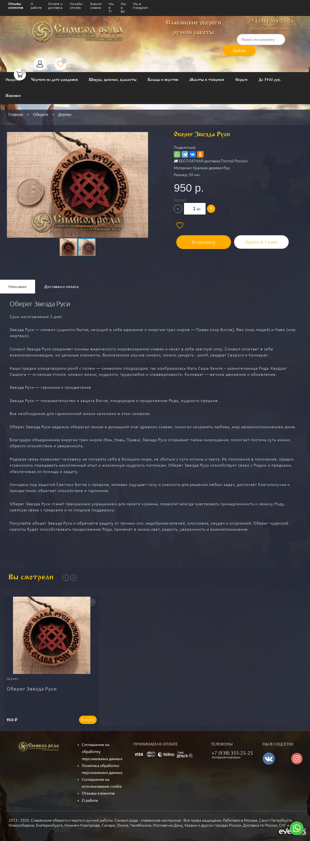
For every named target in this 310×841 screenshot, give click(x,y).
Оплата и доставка (55, 5)
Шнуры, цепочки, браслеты (112, 80)
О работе (36, 5)
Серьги (241, 80)
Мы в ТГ (111, 7)
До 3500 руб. (270, 80)
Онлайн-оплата (76, 5)
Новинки (13, 96)
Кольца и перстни (163, 80)
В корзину (205, 239)
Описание (17, 286)
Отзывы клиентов (15, 5)
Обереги (13, 80)
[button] (77, 175)
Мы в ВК (123, 7)
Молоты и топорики (206, 80)
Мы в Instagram (140, 5)
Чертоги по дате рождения (54, 80)
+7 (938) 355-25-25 (271, 21)
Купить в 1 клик (259, 239)
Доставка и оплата (61, 286)
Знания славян (95, 5)
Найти (239, 50)
